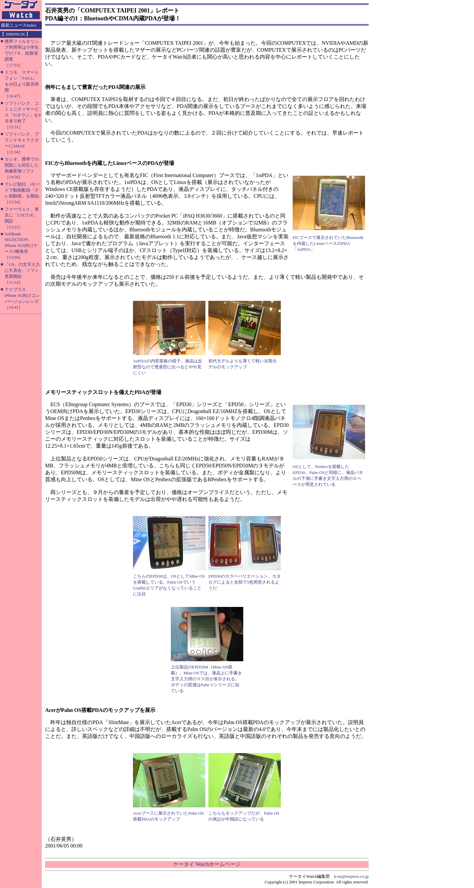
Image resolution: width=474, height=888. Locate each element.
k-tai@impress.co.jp (351, 876)
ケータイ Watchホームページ (206, 864)
